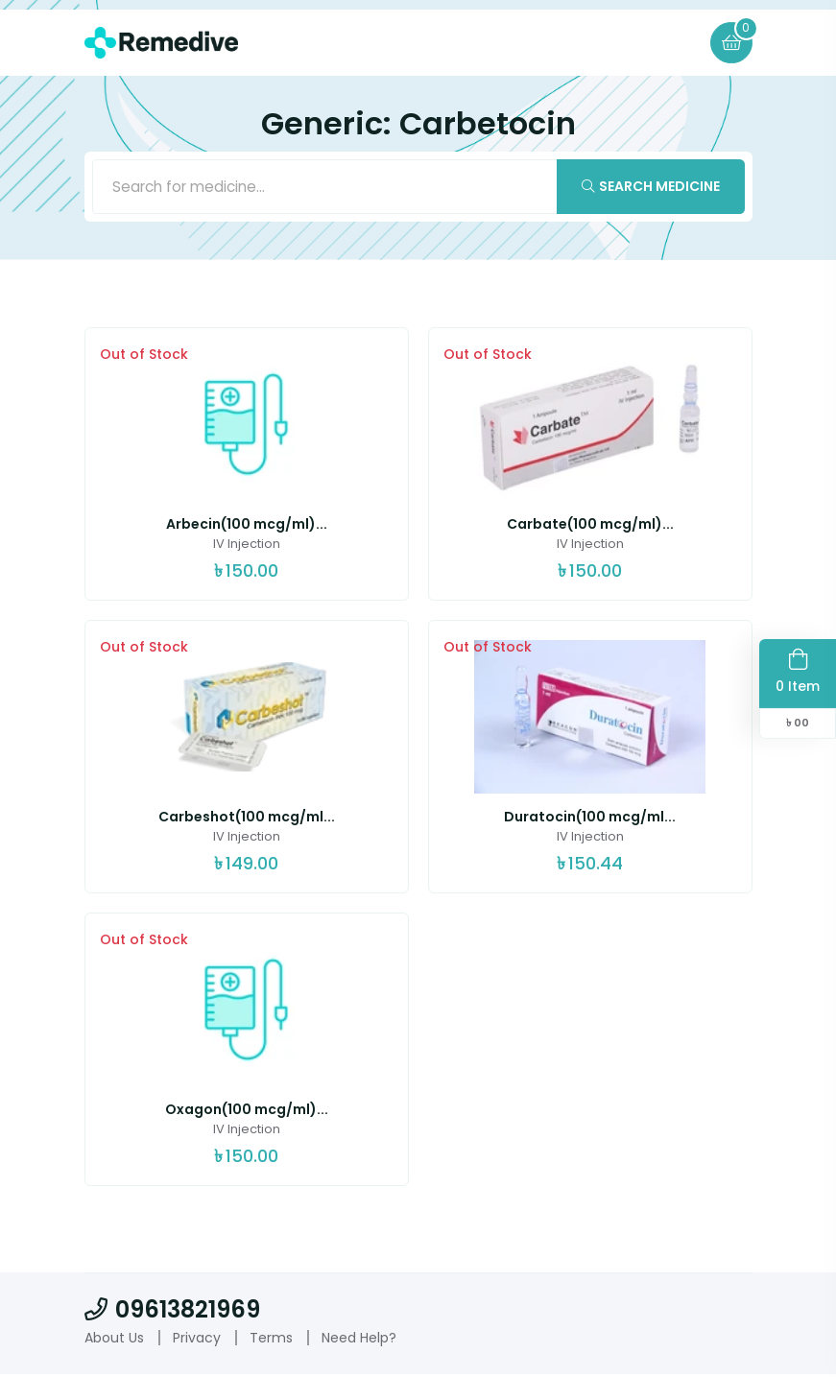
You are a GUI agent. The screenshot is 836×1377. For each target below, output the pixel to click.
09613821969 (172, 1313)
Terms (271, 1340)
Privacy (197, 1340)
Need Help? (359, 1340)
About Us (114, 1340)
